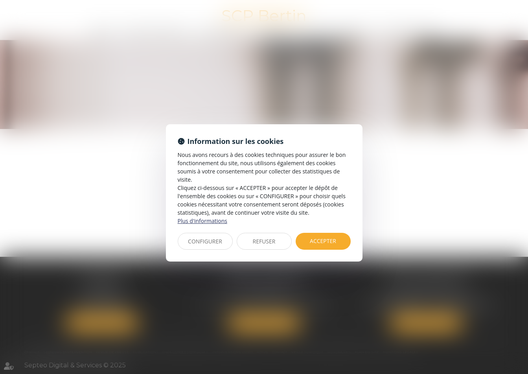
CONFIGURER (205, 241)
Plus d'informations (202, 221)
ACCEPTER (323, 241)
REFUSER (264, 241)
